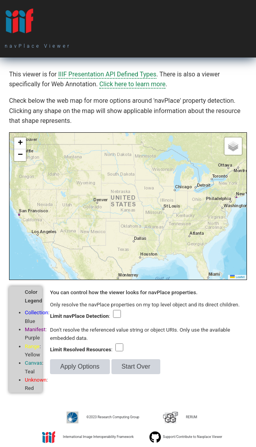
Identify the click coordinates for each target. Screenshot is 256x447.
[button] (20, 143)
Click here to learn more (132, 84)
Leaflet (237, 277)
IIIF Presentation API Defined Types (107, 74)
